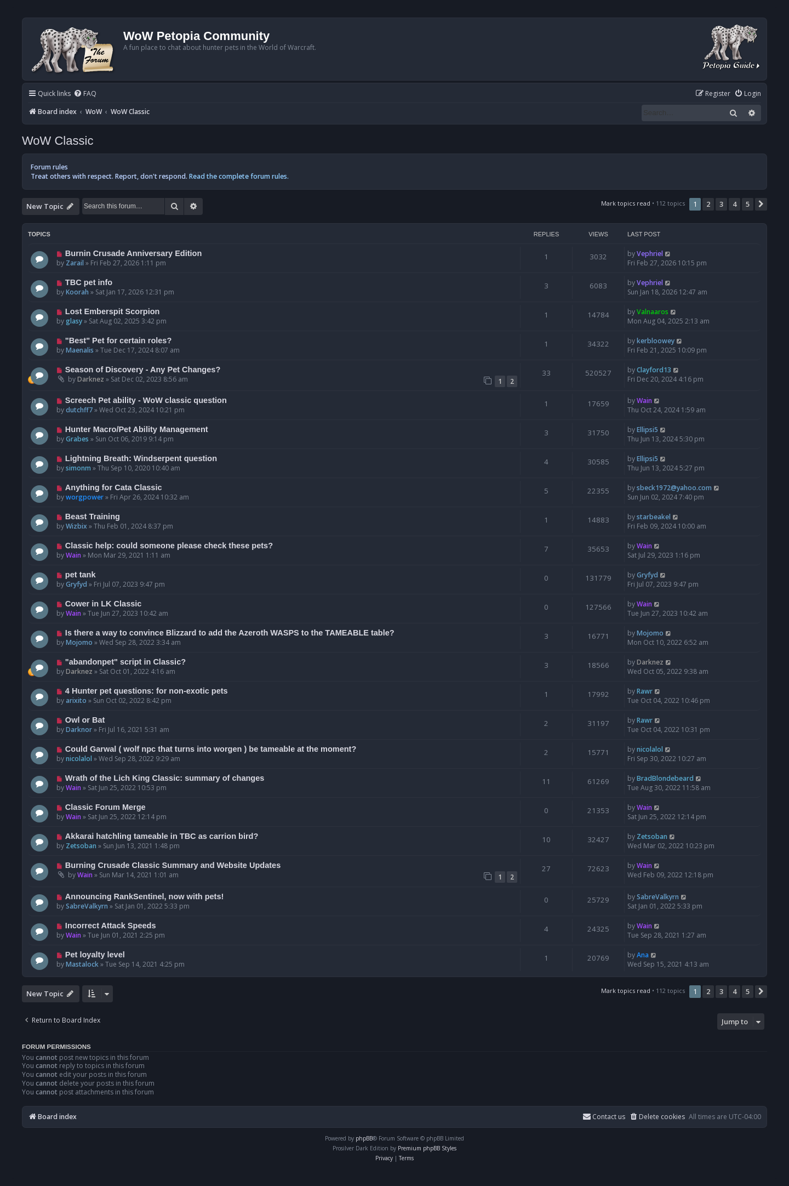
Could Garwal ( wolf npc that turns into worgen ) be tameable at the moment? (210, 749)
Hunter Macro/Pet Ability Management (136, 429)
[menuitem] (84, 94)
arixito (76, 700)
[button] (761, 204)
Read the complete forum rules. (239, 176)
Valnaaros (652, 311)
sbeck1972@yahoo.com (674, 487)
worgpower (85, 497)
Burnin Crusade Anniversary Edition (133, 253)
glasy (74, 321)
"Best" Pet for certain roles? (118, 340)
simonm (78, 468)
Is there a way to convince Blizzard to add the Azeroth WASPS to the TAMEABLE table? (230, 632)
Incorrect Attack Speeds (110, 925)
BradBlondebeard (665, 778)
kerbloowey (655, 340)
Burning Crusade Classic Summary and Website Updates (173, 865)
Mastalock (82, 964)
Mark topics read (625, 203)
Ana (643, 955)
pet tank (80, 574)
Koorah (77, 292)
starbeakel (654, 516)
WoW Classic (57, 140)
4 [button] (734, 204)
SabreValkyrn (87, 906)
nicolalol (79, 758)
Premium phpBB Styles (427, 1148)
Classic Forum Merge (105, 807)
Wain (644, 400)
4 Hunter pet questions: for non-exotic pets (146, 690)
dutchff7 (79, 410)
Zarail (75, 263)
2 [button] (708, 204)
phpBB (364, 1138)
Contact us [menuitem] (603, 1116)
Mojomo (79, 642)
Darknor (79, 729)
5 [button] (748, 204)
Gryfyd (76, 584)
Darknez (90, 379)
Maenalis (80, 350)
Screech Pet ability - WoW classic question (146, 400)
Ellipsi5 (647, 429)
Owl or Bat (85, 720)
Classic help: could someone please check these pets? (169, 545)
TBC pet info (88, 282)
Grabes (77, 439)
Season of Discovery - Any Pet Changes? (142, 369)
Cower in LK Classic (103, 603)
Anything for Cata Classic (113, 487)
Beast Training (92, 516)
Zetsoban (81, 845)
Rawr (645, 691)
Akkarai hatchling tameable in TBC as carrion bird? (162, 836)
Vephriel (650, 253)
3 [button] (721, 204)
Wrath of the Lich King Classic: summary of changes (165, 778)
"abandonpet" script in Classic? (125, 661)
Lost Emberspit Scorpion (112, 311)
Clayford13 (654, 369)
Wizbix (76, 526)
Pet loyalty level (95, 954)
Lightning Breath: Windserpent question (141, 458)
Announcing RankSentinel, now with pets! (144, 896)
